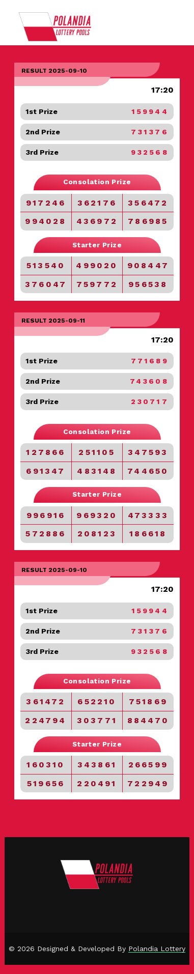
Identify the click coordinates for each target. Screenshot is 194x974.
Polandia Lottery (156, 948)
